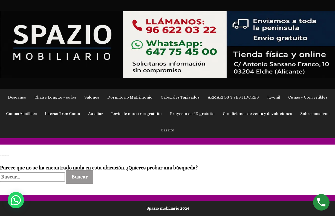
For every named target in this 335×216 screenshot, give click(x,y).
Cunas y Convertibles (307, 97)
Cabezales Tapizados (180, 97)
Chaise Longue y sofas (55, 97)
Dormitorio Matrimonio (129, 97)
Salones (91, 97)
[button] (16, 200)
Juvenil (273, 97)
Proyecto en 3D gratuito (192, 113)
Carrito (167, 130)
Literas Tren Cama (62, 113)
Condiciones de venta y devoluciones (257, 113)
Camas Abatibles (21, 113)
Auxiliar (95, 113)
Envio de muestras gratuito (136, 113)
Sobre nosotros (314, 113)
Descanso (17, 97)
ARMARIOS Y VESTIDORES (233, 97)
